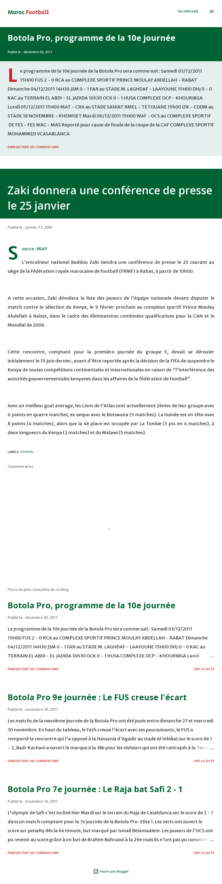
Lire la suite (204, 669)
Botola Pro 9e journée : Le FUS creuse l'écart (97, 697)
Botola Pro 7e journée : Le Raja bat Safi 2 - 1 (95, 789)
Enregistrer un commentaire (33, 147)
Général (27, 452)
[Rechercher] (188, 11)
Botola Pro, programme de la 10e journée (91, 37)
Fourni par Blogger (111, 871)
